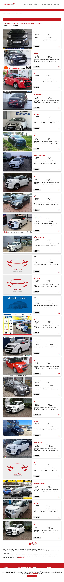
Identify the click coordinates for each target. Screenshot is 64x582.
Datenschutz (36, 578)
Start (4, 13)
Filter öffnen (32, 19)
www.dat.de (21, 557)
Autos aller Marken (10, 13)
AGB (32, 578)
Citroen (17, 13)
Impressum (28, 578)
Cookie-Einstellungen (33, 573)
